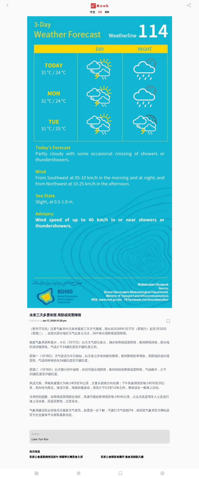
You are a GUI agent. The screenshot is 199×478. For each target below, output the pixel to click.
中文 (92, 12)
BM (107, 12)
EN (100, 12)
